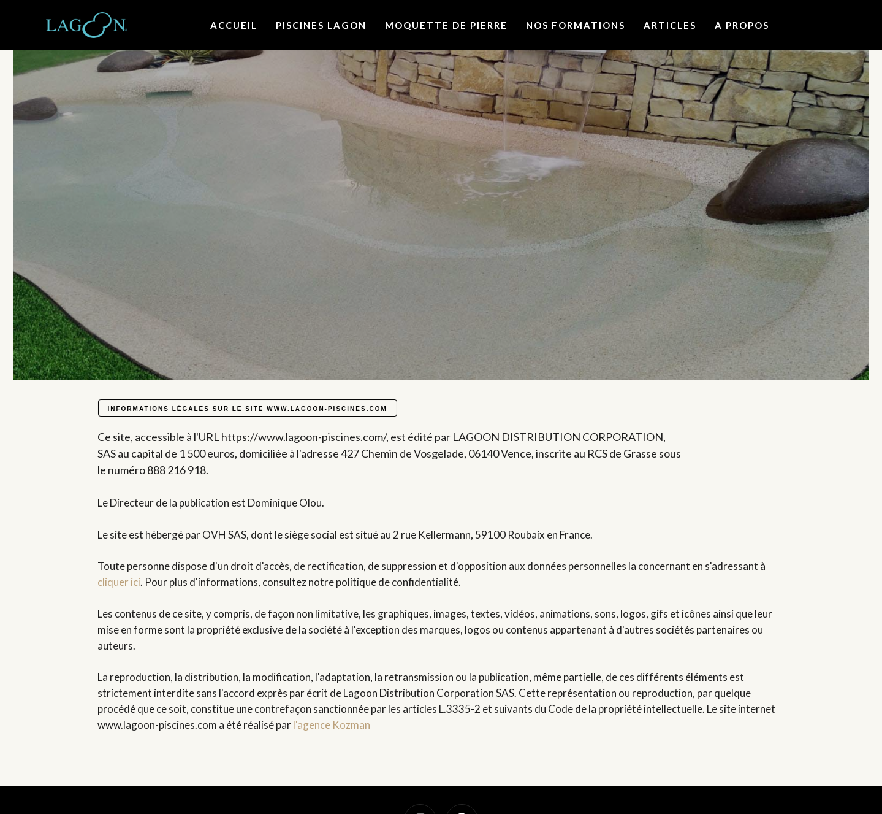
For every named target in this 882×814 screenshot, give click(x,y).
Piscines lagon (321, 25)
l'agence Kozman (331, 725)
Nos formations (575, 25)
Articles (670, 25)
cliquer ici (118, 582)
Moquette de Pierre (446, 25)
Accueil (233, 25)
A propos (742, 25)
